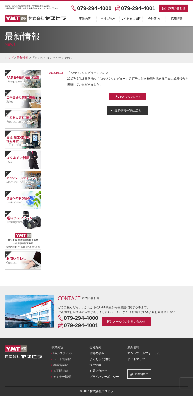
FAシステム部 (62, 353)
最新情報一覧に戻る (128, 110)
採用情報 (177, 18)
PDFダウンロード (130, 96)
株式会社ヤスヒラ (35, 18)
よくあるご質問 (131, 18)
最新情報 (133, 347)
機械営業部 (60, 365)
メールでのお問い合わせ (129, 321)
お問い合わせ (98, 370)
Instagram (141, 373)
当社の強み (108, 18)
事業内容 (85, 18)
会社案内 (154, 18)
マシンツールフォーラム (143, 353)
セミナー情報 (62, 376)
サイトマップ (136, 359)
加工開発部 (60, 370)
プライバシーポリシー (104, 376)
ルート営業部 (62, 359)
